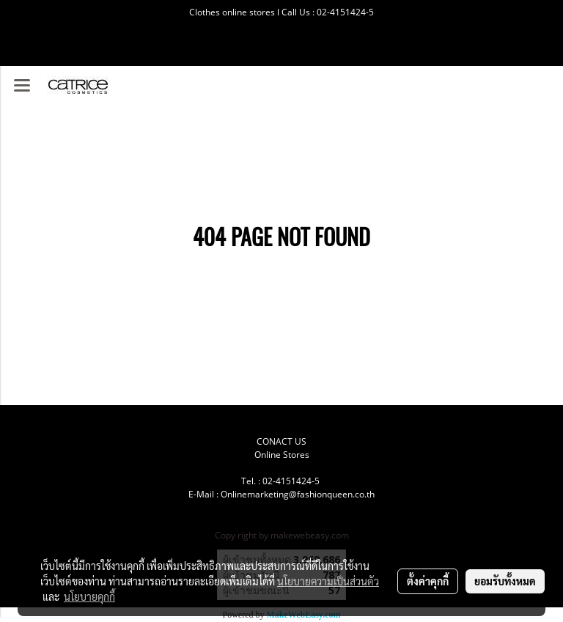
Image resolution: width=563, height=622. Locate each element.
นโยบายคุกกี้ (89, 596)
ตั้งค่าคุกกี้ (428, 581)
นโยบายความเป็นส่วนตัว (328, 581)
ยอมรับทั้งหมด (505, 581)
